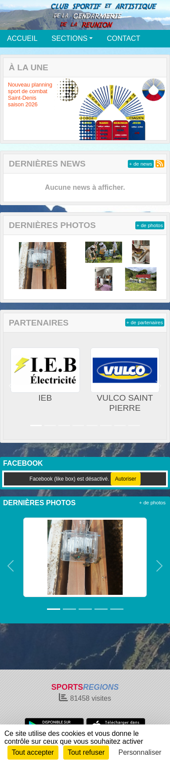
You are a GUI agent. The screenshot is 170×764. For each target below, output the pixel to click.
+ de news (140, 164)
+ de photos (150, 225)
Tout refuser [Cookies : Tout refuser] (86, 752)
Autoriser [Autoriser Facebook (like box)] (125, 479)
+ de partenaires (145, 322)
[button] (11, 386)
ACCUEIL (22, 38)
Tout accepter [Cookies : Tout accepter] (33, 752)
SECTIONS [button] (69, 38)
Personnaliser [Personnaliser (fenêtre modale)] (140, 752)
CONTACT (123, 38)
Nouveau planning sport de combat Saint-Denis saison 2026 (30, 95)
